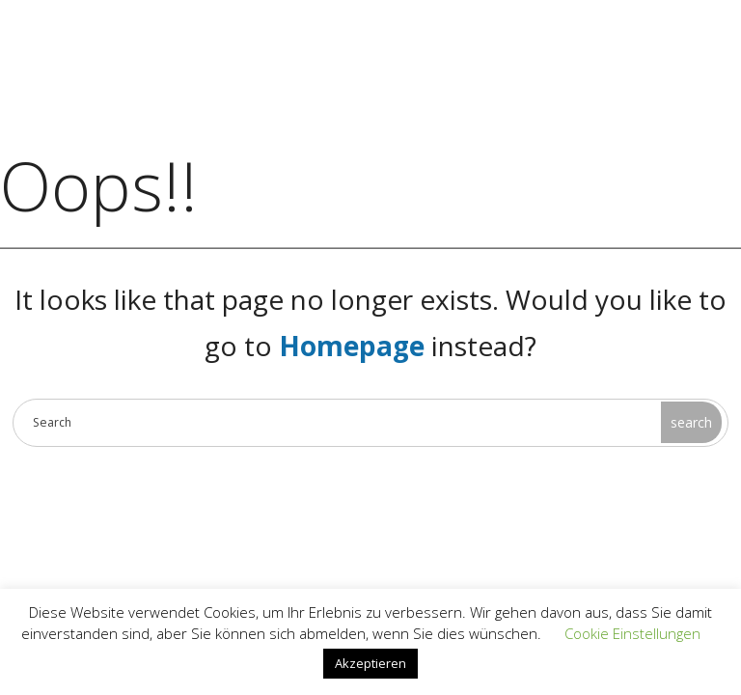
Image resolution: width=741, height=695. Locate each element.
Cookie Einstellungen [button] (632, 633)
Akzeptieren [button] (370, 663)
